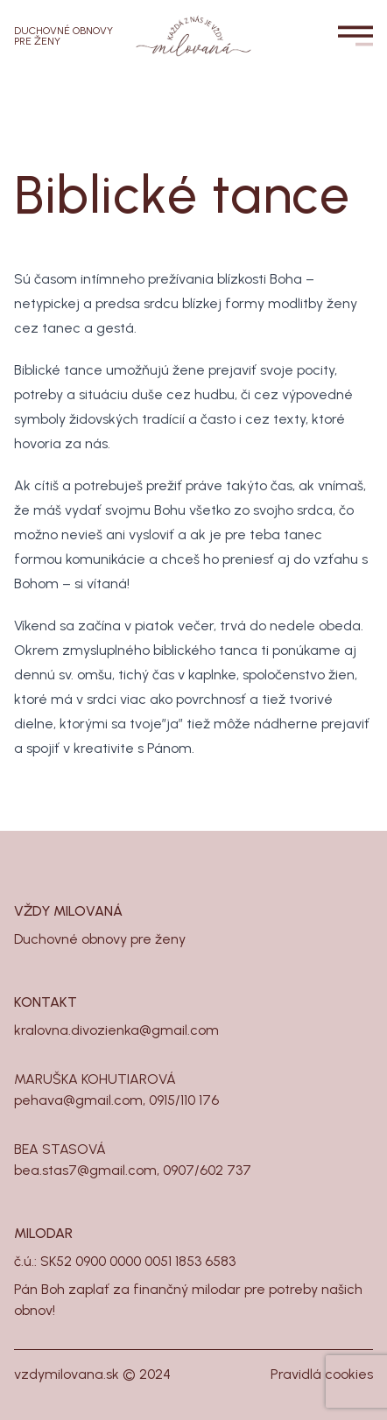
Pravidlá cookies (322, 1374)
